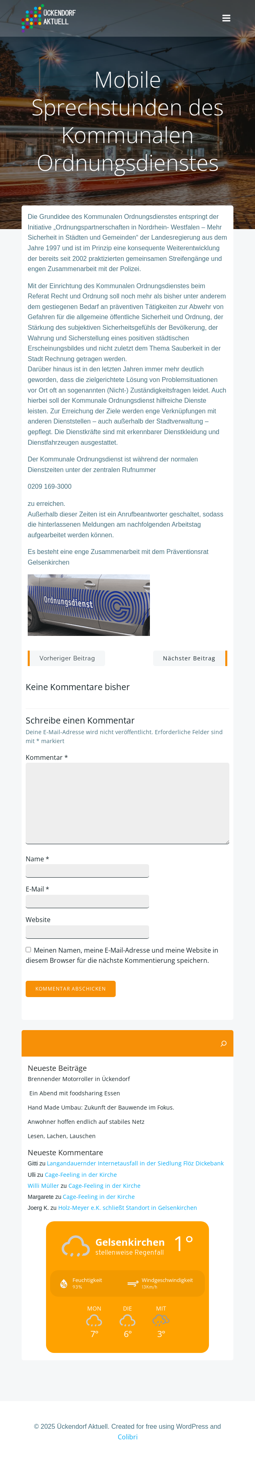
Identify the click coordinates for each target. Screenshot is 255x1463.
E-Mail (37, 889)
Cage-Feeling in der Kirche (81, 1174)
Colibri (128, 1436)
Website (38, 919)
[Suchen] (223, 1043)
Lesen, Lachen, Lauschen (62, 1136)
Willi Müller (43, 1185)
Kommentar (47, 757)
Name (37, 858)
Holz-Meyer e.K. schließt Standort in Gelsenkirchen (127, 1207)
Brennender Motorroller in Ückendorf (79, 1079)
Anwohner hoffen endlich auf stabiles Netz (86, 1121)
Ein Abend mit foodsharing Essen (74, 1093)
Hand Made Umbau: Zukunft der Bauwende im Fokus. (101, 1107)
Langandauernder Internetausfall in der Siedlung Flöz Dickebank (135, 1163)
